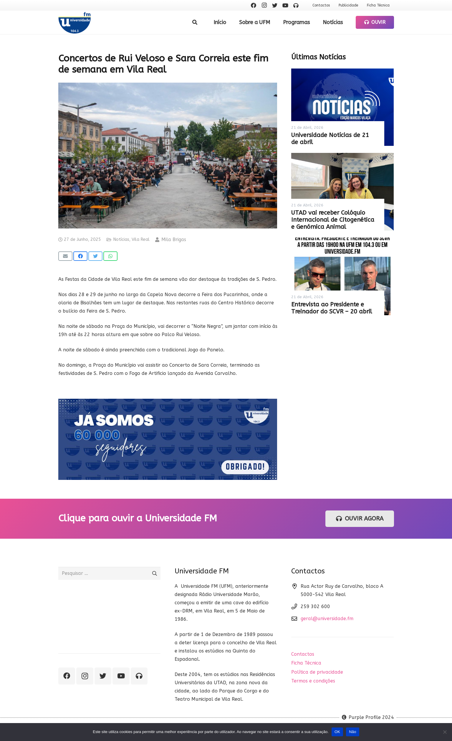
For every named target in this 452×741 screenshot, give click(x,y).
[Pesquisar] (194, 22)
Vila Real (141, 239)
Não (352, 732)
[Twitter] (274, 5)
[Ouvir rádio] (296, 5)
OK (337, 732)
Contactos (302, 654)
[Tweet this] (95, 256)
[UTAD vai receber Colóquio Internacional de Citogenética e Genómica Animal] (342, 192)
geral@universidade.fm (327, 618)
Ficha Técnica (306, 663)
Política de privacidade (317, 672)
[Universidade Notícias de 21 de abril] (342, 107)
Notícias (121, 239)
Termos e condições (313, 681)
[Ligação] (74, 22)
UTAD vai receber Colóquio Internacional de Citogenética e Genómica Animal (332, 219)
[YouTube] (285, 5)
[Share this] (80, 256)
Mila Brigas (173, 239)
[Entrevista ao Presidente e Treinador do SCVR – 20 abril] (342, 276)
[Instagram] (264, 5)
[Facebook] (253, 5)
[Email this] (65, 256)
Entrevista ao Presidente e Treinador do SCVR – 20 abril (331, 308)
